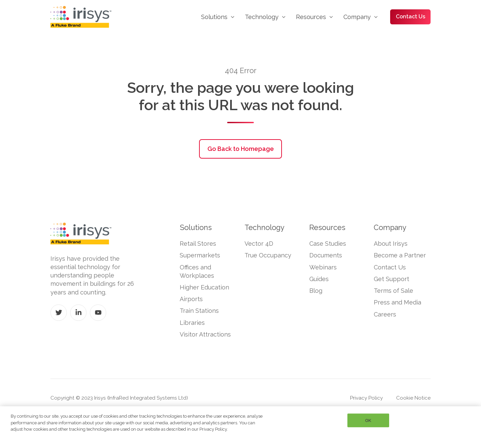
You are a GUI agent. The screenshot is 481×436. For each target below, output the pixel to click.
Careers (385, 314)
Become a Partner (400, 255)
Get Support (391, 278)
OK (368, 420)
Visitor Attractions (205, 334)
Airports (191, 298)
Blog (315, 290)
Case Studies (327, 243)
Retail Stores (198, 243)
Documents (325, 255)
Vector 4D (259, 243)
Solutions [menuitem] (214, 16)
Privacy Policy (366, 398)
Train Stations (199, 310)
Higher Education (204, 287)
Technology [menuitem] (262, 16)
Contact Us (410, 16)
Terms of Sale (393, 290)
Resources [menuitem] (311, 16)
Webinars (323, 267)
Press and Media (397, 302)
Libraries (192, 322)
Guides (319, 278)
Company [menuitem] (357, 16)
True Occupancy (268, 255)
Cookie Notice (413, 398)
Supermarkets (200, 255)
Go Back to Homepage (240, 148)
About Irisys (391, 243)
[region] (240, 421)
